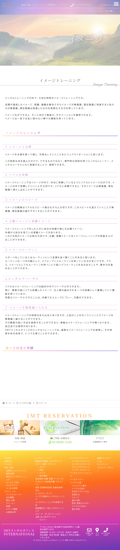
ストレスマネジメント (81, 467)
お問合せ (8, 461)
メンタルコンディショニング (81, 474)
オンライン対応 (12, 481)
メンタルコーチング (43, 493)
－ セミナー (41, 519)
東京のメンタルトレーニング (16, 477)
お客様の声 (11, 511)
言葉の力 (76, 493)
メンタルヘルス (76, 478)
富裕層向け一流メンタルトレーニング (49, 509)
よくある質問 (12, 487)
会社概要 (10, 496)
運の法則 (76, 499)
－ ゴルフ (40, 467)
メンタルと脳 (75, 481)
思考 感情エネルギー (81, 502)
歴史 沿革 (10, 499)
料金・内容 (8, 467)
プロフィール (9, 490)
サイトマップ (102, 464)
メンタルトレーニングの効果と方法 (49, 503)
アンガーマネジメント (81, 469)
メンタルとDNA (79, 505)
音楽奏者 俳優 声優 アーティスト (49, 478)
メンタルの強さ (78, 487)
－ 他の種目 (41, 475)
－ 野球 (39, 469)
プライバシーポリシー (105, 468)
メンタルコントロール (81, 464)
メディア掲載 (11, 508)
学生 (37, 490)
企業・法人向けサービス (45, 516)
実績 (8, 505)
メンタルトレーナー (14, 493)
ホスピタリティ (12, 484)
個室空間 (10, 473)
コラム (100, 461)
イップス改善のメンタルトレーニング (50, 497)
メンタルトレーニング (43, 458)
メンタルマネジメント (79, 458)
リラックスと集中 (79, 484)
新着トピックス (103, 458)
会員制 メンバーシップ (16, 469)
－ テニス (40, 473)
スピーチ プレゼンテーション (48, 514)
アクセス (7, 464)
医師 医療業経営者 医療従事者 (49, 487)
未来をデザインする (80, 490)
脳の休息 (76, 508)
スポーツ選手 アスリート (45, 464)
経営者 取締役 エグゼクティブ (48, 461)
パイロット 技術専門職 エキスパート (49, 482)
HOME (7, 458)
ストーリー (10, 502)
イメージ (75, 496)
